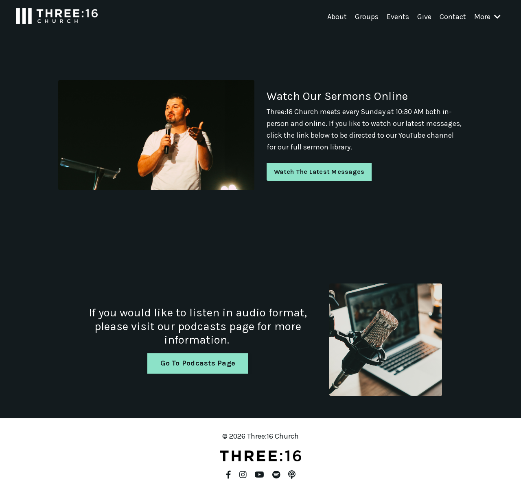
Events (398, 16)
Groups (367, 16)
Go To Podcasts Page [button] (197, 363)
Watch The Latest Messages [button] (319, 171)
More (487, 16)
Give (424, 16)
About (337, 16)
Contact (453, 16)
